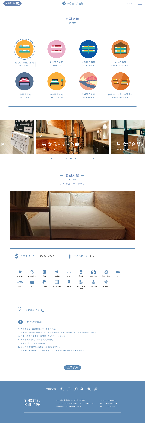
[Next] (104, 137)
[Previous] (41, 137)
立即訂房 (72, 367)
